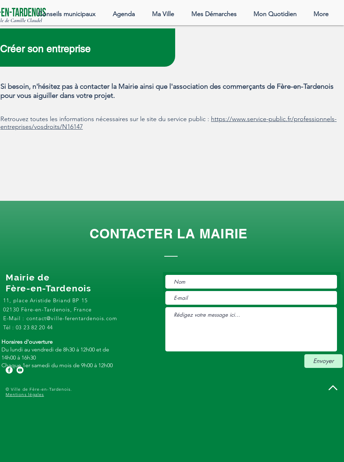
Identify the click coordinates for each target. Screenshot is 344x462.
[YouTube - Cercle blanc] (20, 370)
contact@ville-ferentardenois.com (71, 318)
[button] (163, 14)
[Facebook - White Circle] (9, 370)
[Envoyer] (323, 361)
